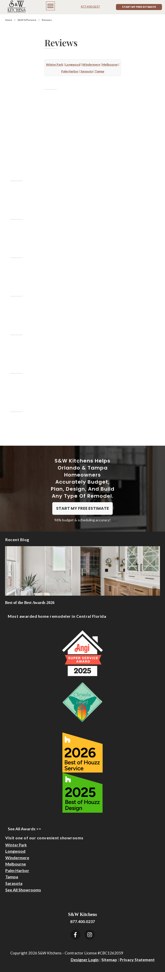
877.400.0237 (90, 6)
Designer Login (85, 959)
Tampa (11, 876)
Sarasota (13, 883)
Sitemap (109, 959)
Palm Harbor (17, 870)
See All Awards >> (24, 828)
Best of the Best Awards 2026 (30, 602)
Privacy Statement (137, 959)
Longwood (15, 851)
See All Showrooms (23, 889)
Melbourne (15, 863)
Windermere (17, 857)
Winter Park (16, 845)
